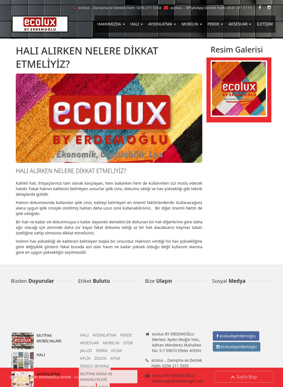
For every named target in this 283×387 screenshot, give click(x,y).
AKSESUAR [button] (240, 24)
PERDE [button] (215, 24)
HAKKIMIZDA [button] (111, 24)
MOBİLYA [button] (192, 24)
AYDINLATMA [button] (162, 24)
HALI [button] (136, 24)
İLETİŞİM (265, 24)
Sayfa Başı (245, 377)
